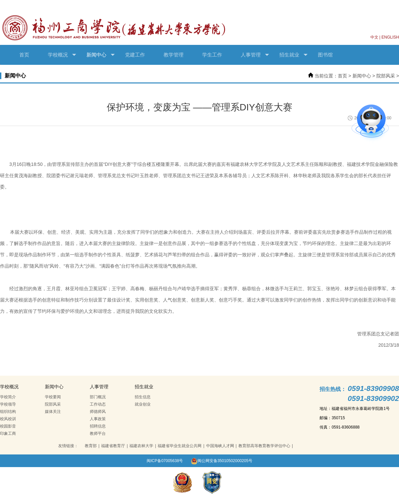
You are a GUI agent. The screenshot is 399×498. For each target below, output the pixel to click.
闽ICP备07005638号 (165, 460)
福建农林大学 (141, 445)
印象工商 (8, 433)
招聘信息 (98, 426)
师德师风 (98, 411)
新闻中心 (100, 55)
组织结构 (8, 411)
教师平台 (98, 433)
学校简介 (8, 397)
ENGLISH (390, 37)
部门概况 (98, 397)
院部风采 (385, 75)
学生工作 (212, 55)
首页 (24, 55)
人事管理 (255, 55)
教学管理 (174, 55)
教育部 (91, 445)
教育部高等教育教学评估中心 (264, 445)
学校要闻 (53, 397)
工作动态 (98, 404)
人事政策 (98, 419)
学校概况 (62, 55)
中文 (374, 37)
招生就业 (293, 55)
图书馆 (325, 55)
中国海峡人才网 (220, 445)
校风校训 (8, 419)
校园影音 (8, 426)
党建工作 (135, 55)
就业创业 (143, 404)
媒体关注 (53, 411)
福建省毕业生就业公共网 (179, 445)
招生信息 (143, 397)
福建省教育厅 (113, 445)
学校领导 (8, 404)
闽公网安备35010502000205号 (221, 460)
